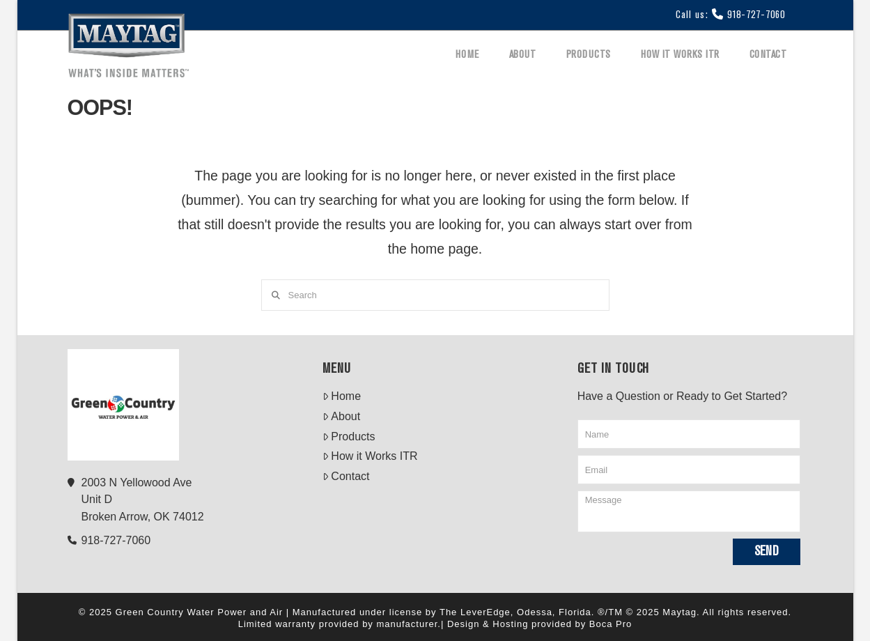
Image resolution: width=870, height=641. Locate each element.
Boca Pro (610, 624)
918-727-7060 (756, 15)
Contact (346, 476)
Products (349, 436)
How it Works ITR (370, 456)
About (342, 416)
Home (342, 396)
